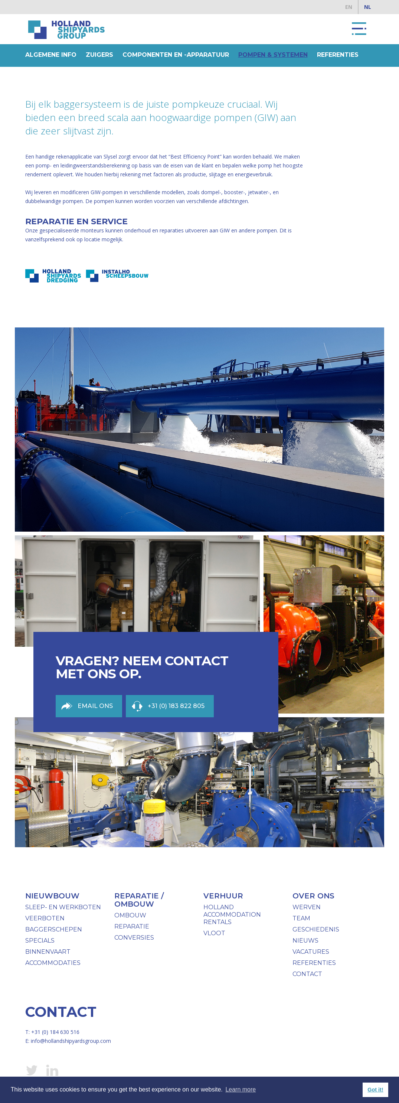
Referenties (338, 54)
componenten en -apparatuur (175, 54)
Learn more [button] (240, 1089)
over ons (313, 895)
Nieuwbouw (52, 895)
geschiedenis (315, 929)
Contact (307, 974)
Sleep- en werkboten (63, 907)
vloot (214, 933)
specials (40, 940)
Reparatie (131, 926)
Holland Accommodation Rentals (232, 915)
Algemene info (50, 54)
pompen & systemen (273, 54)
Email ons (95, 705)
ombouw (130, 915)
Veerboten (45, 918)
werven (306, 907)
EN (348, 6)
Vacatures (310, 951)
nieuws (305, 940)
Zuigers (99, 54)
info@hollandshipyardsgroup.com (71, 1040)
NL (367, 6)
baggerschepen (53, 929)
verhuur (223, 895)
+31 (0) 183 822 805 (176, 705)
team (301, 918)
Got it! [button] (375, 1090)
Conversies (134, 937)
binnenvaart (48, 951)
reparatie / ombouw (139, 899)
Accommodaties (53, 962)
